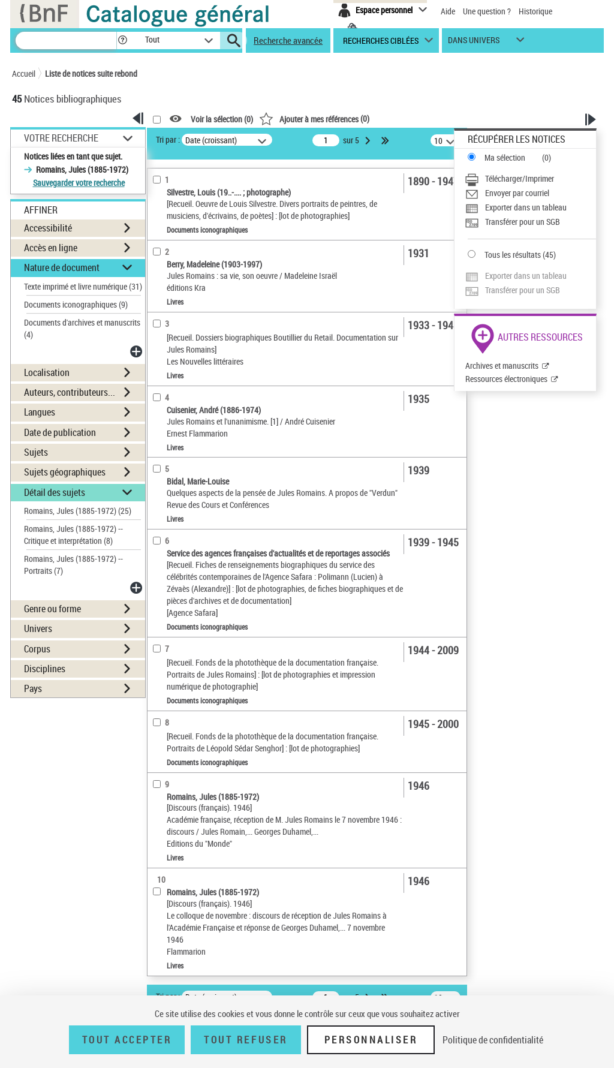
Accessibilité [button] (48, 227)
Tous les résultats (512, 254)
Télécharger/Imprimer (519, 178)
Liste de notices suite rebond (91, 73)
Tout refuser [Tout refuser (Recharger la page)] (245, 1039)
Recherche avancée (288, 40)
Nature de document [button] (62, 267)
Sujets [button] (36, 452)
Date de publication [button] (60, 432)
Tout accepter (127, 1039)
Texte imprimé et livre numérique (83, 286)
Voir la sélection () (222, 119)
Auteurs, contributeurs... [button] (69, 392)
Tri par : (168, 139)
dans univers (473, 43)
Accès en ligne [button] (50, 247)
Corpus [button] (37, 648)
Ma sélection (504, 157)
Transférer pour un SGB (522, 221)
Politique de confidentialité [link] (493, 1039)
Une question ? (487, 11)
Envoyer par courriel (517, 192)
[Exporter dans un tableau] (530, 207)
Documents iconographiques (76, 304)
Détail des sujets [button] (54, 492)
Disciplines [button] (44, 668)
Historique (535, 11)
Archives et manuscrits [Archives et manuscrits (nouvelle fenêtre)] (501, 365)
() (314, 118)
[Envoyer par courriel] (530, 193)
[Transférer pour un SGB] (530, 222)
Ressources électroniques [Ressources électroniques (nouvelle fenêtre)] (506, 378)
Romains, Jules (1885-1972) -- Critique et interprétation (73, 534)
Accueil (23, 73)
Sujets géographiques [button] (65, 472)
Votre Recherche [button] (61, 138)
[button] (122, 40)
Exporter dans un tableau (526, 207)
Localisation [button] (47, 372)
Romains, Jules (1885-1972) (77, 510)
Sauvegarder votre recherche (79, 182)
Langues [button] (39, 412)
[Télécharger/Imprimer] (530, 179)
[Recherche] (66, 40)
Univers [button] (38, 628)
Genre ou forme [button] (52, 608)
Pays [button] (33, 688)
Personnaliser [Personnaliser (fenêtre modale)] (371, 1039)
